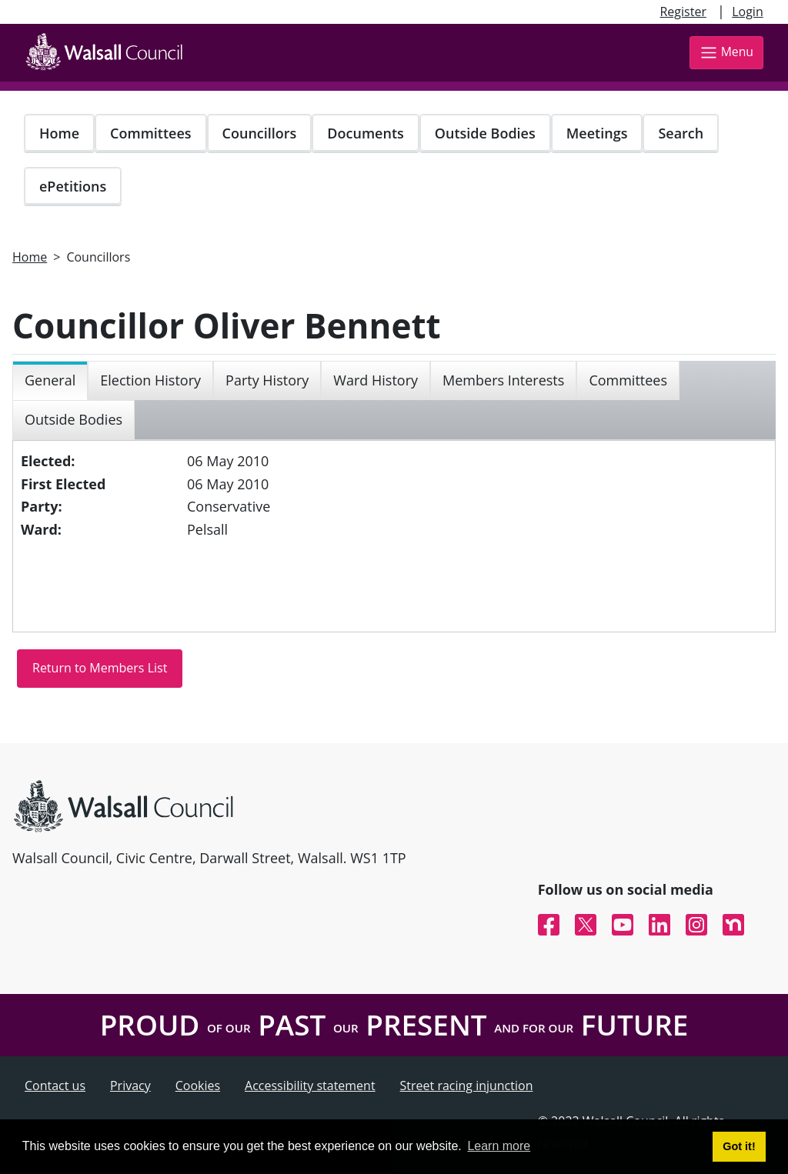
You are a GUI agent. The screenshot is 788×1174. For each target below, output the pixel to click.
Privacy (130, 1085)
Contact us (55, 1085)
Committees (151, 133)
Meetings (597, 133)
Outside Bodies (485, 133)
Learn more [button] (498, 1145)
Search (680, 133)
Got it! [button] (739, 1146)
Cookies (197, 1085)
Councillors (259, 133)
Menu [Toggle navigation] (726, 52)
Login (747, 11)
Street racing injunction (466, 1085)
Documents (365, 133)
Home (59, 133)
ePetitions (72, 186)
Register (682, 11)
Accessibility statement (310, 1085)
